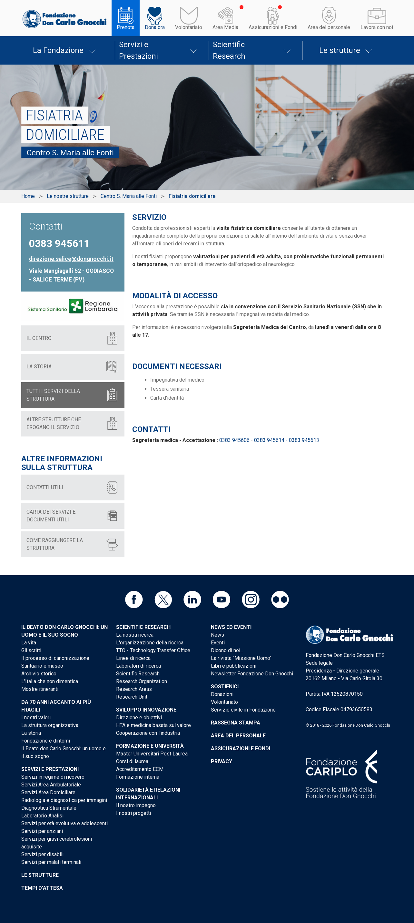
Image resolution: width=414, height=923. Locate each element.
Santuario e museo (42, 666)
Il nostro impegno (136, 805)
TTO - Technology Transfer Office (153, 650)
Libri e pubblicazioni (233, 666)
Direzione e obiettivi (139, 717)
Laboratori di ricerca (138, 666)
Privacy (221, 761)
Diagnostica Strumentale (48, 808)
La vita (28, 643)
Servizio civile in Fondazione (243, 710)
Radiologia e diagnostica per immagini (64, 800)
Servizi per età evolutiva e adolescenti (64, 823)
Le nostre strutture (68, 196)
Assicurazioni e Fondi (273, 27)
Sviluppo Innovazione (146, 710)
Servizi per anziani (42, 831)
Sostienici (225, 686)
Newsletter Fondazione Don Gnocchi (252, 674)
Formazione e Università (150, 746)
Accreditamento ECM (139, 769)
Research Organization (141, 681)
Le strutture (339, 50)
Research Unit (131, 697)
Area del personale (329, 27)
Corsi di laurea (132, 761)
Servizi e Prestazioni (138, 50)
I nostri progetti (133, 813)
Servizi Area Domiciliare (48, 792)
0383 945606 (234, 440)
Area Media (225, 27)
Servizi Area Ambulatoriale (51, 785)
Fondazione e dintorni (45, 741)
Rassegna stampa (235, 723)
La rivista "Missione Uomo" (241, 658)
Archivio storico (38, 674)
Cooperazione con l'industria (148, 733)
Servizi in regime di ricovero (52, 777)
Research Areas (134, 689)
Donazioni (222, 694)
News (217, 635)
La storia (31, 733)
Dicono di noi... (227, 650)
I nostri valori (36, 717)
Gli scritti (31, 650)
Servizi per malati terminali (51, 862)
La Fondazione (58, 50)
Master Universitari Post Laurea (152, 754)
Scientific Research (229, 50)
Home (28, 196)
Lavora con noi (376, 27)
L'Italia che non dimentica (49, 681)
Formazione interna (137, 777)
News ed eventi (231, 627)
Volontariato (188, 27)
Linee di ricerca (133, 658)
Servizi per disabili (42, 854)
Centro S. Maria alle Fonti (129, 196)
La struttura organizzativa (49, 725)
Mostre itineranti (39, 689)
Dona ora (155, 27)
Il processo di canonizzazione (55, 658)
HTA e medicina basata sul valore (153, 725)
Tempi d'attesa (42, 888)
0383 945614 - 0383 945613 (286, 440)
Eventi (218, 643)
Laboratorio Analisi (42, 816)
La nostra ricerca (134, 635)
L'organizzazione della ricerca (149, 643)
